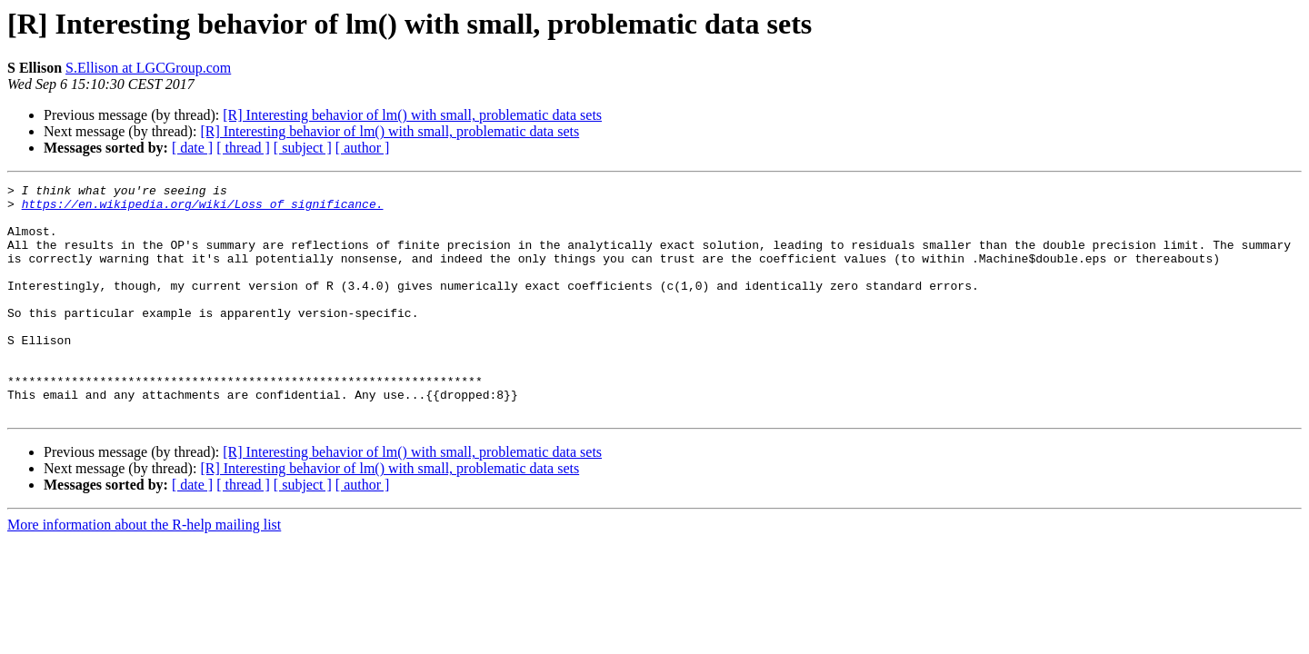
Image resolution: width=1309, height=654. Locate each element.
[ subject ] (303, 147)
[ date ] (192, 147)
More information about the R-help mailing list (144, 571)
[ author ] (362, 147)
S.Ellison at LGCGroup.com (148, 67)
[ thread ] (243, 147)
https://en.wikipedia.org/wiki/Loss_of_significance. (203, 209)
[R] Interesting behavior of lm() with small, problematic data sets (412, 115)
